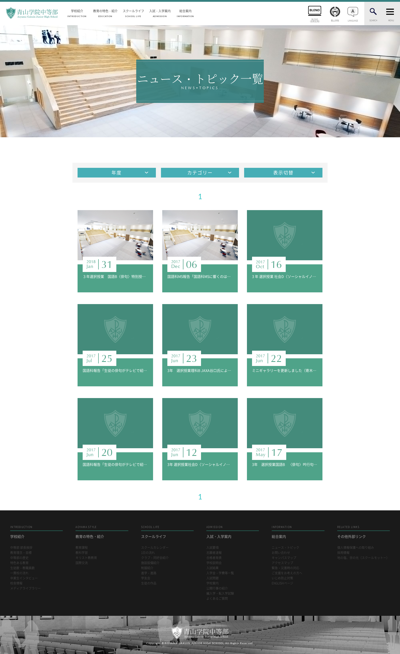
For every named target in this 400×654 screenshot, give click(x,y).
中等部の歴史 (19, 558)
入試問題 (212, 578)
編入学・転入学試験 (220, 593)
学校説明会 (214, 563)
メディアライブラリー (25, 588)
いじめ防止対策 (282, 578)
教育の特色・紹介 (105, 13)
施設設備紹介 (150, 563)
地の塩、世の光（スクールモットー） (363, 558)
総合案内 (185, 13)
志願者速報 (214, 553)
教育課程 (82, 548)
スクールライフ (133, 13)
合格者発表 (214, 558)
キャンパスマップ (284, 558)
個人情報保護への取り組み (355, 548)
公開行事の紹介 (217, 588)
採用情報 (343, 553)
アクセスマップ (282, 563)
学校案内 (212, 583)
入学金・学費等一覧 (220, 573)
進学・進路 (148, 573)
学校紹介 (77, 13)
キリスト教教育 (86, 558)
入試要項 (212, 548)
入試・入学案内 (160, 13)
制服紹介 (147, 568)
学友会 (145, 578)
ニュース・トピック (285, 548)
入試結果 (212, 568)
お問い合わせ (281, 553)
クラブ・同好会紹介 (155, 558)
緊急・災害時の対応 (285, 568)
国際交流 (82, 563)
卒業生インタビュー (24, 578)
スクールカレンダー (155, 548)
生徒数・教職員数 (22, 568)
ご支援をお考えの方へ (287, 573)
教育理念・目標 (21, 553)
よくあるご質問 (217, 599)
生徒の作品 (148, 583)
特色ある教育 (19, 563)
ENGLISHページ (282, 583)
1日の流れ (148, 553)
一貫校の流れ (19, 573)
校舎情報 (16, 583)
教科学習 (82, 553)
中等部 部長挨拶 (21, 548)
